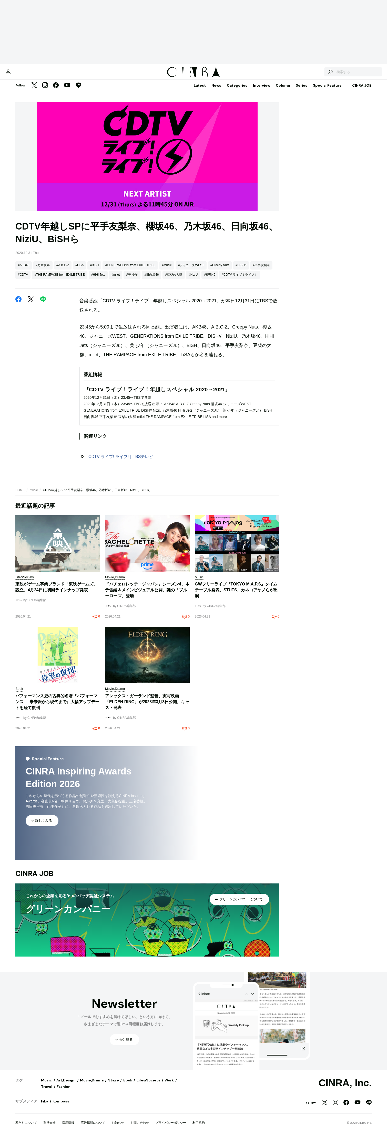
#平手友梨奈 (261, 270)
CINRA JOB (362, 90)
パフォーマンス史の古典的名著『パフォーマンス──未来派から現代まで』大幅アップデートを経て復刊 (57, 707)
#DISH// (241, 270)
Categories (237, 90)
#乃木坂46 (43, 270)
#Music (167, 270)
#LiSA (79, 270)
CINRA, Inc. (345, 1088)
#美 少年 (132, 280)
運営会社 (49, 1128)
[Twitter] (34, 90)
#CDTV (23, 280)
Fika (44, 1106)
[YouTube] (67, 91)
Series (301, 90)
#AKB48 (23, 270)
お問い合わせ (139, 1128)
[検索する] (312, 74)
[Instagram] (45, 90)
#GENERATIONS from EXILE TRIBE (130, 270)
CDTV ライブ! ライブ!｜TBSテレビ (120, 462)
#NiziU (193, 280)
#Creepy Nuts (219, 270)
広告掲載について (93, 1128)
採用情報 (68, 1128)
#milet (115, 280)
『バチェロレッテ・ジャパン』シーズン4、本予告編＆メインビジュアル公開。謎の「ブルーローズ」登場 (147, 595)
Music (34, 495)
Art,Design (66, 1085)
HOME (20, 495)
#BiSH (94, 270)
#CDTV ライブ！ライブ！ (239, 280)
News (216, 90)
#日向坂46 (151, 280)
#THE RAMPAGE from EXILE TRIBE (59, 280)
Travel (46, 1091)
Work (169, 1085)
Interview (261, 90)
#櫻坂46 (209, 280)
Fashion (63, 1091)
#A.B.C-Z (62, 270)
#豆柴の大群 (173, 280)
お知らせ (118, 1128)
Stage (113, 1085)
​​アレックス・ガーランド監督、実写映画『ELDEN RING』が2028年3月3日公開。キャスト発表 (147, 707)
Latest (200, 90)
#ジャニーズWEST (191, 270)
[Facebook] (56, 90)
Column (283, 90)
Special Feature (327, 90)
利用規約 (198, 1128)
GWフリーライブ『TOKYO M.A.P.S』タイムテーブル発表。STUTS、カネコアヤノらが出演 (236, 595)
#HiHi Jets (98, 280)
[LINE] (78, 90)
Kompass (61, 1106)
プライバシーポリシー (170, 1128)
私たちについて (26, 1128)
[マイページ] (26, 74)
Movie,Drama (92, 1085)
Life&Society (148, 1085)
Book (127, 1085)
